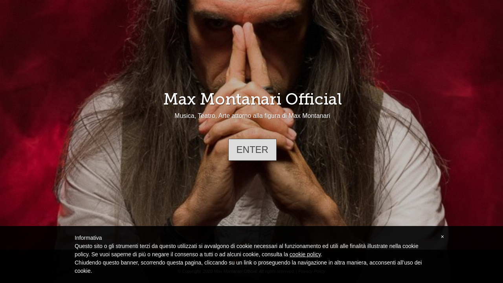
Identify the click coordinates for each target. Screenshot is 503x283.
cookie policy (305, 254)
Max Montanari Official (252, 99)
